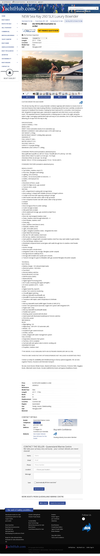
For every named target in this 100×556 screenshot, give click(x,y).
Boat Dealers (6, 62)
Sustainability (6, 58)
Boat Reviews (55, 525)
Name (29, 455)
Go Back (43, 503)
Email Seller (73, 25)
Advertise (5, 55)
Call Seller (73, 31)
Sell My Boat (6, 2)
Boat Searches (9, 525)
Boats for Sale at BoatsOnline (13, 537)
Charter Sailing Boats (34, 514)
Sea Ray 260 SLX (73, 21)
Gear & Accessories (8, 47)
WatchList (31, 2)
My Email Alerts (9, 531)
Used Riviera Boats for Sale (36, 529)
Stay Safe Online (56, 535)
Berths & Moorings (8, 35)
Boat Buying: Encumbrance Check (14, 533)
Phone (29, 465)
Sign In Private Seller (57, 529)
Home (3, 16)
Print (28, 97)
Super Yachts (9, 519)
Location (28, 469)
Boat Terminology (33, 523)
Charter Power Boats (34, 516)
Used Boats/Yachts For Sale (13, 516)
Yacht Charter (6, 39)
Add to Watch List (44, 97)
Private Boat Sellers (56, 527)
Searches (19, 2)
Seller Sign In (90, 547)
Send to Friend (76, 97)
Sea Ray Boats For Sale (56, 21)
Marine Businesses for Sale (36, 525)
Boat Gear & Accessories (12, 527)
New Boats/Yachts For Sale (12, 514)
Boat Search (6, 20)
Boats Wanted (55, 531)
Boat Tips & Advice (7, 51)
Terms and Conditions (57, 537)
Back (60, 97)
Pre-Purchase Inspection (30, 35)
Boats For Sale (6, 24)
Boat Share (5, 43)
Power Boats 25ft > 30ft (41, 21)
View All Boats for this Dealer (40, 437)
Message (28, 474)
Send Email (39, 489)
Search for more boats (57, 503)
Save (29, 482)
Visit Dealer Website (39, 434)
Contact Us (5, 66)
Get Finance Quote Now (48, 31)
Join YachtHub (55, 519)
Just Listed (8, 521)
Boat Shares (31, 527)
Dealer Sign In (55, 516)
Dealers (53, 514)
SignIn (41, 2)
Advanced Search (83, 11)
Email (29, 460)
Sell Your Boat (6, 27)
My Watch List (9, 529)
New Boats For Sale (27, 21)
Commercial (5, 31)
